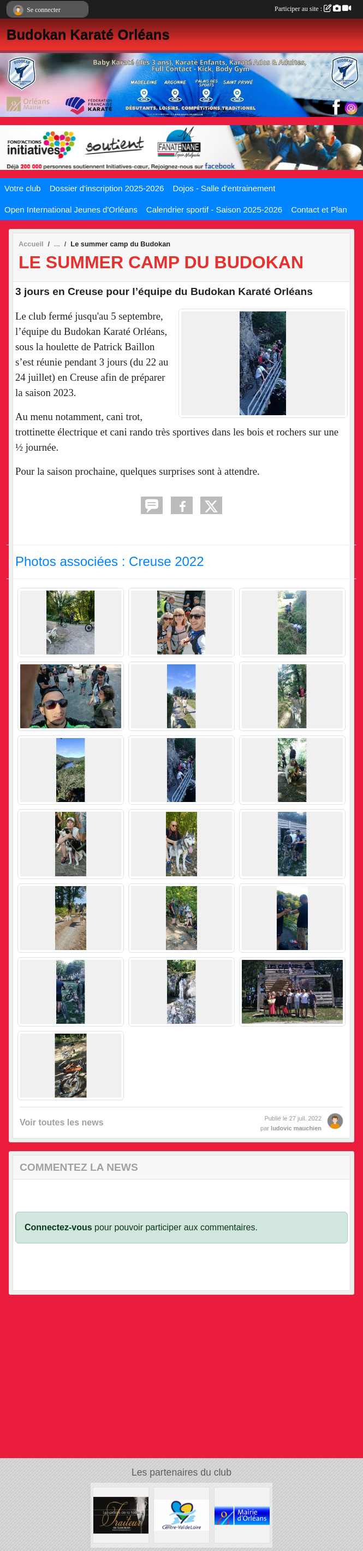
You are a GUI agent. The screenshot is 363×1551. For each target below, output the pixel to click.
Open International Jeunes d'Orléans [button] (71, 209)
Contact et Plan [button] (319, 209)
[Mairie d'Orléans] (242, 1514)
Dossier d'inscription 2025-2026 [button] (107, 188)
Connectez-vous (58, 1227)
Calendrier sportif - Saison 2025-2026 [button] (214, 209)
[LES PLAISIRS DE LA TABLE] (121, 1514)
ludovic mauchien (296, 1128)
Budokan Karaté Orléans (88, 34)
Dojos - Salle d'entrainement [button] (223, 188)
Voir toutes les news (62, 1122)
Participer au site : (313, 9)
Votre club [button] (22, 188)
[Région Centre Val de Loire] (181, 1514)
